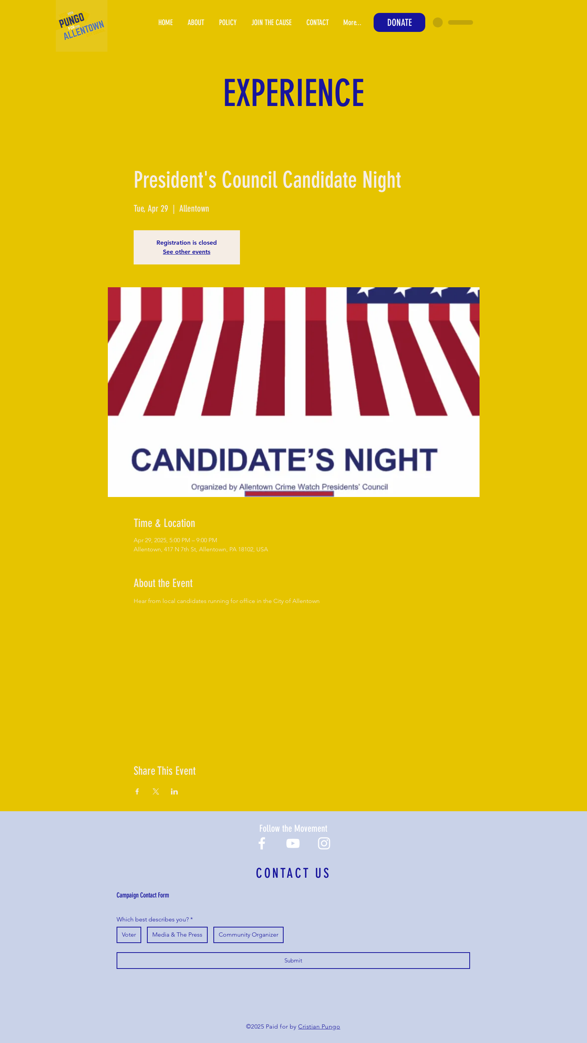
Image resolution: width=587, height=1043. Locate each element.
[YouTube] (293, 843)
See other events (186, 251)
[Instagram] (324, 843)
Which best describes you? (155, 919)
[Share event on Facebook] (137, 791)
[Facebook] (262, 843)
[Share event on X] (155, 791)
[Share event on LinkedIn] (174, 791)
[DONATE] (399, 22)
